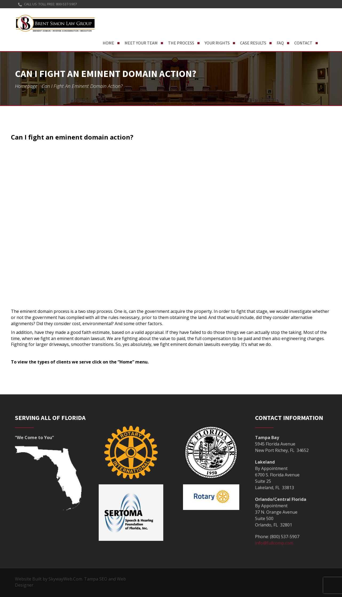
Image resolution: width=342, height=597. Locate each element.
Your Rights (217, 43)
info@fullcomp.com (274, 543)
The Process (181, 43)
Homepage (26, 86)
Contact (303, 43)
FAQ (280, 43)
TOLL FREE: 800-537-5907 (57, 4)
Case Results (253, 43)
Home (108, 43)
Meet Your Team (141, 43)
